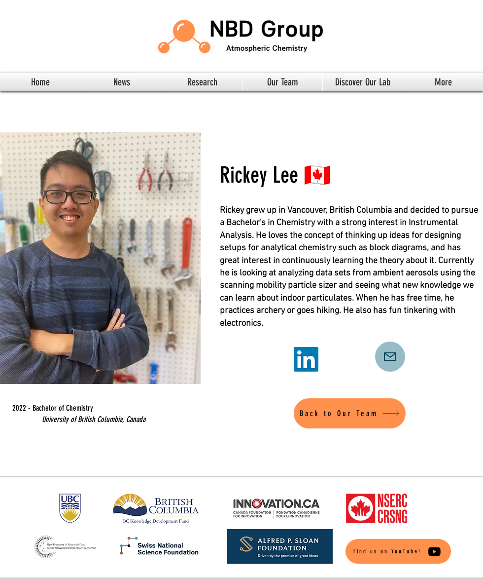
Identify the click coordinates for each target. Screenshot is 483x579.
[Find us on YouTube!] (398, 551)
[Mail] (390, 357)
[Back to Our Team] (350, 413)
